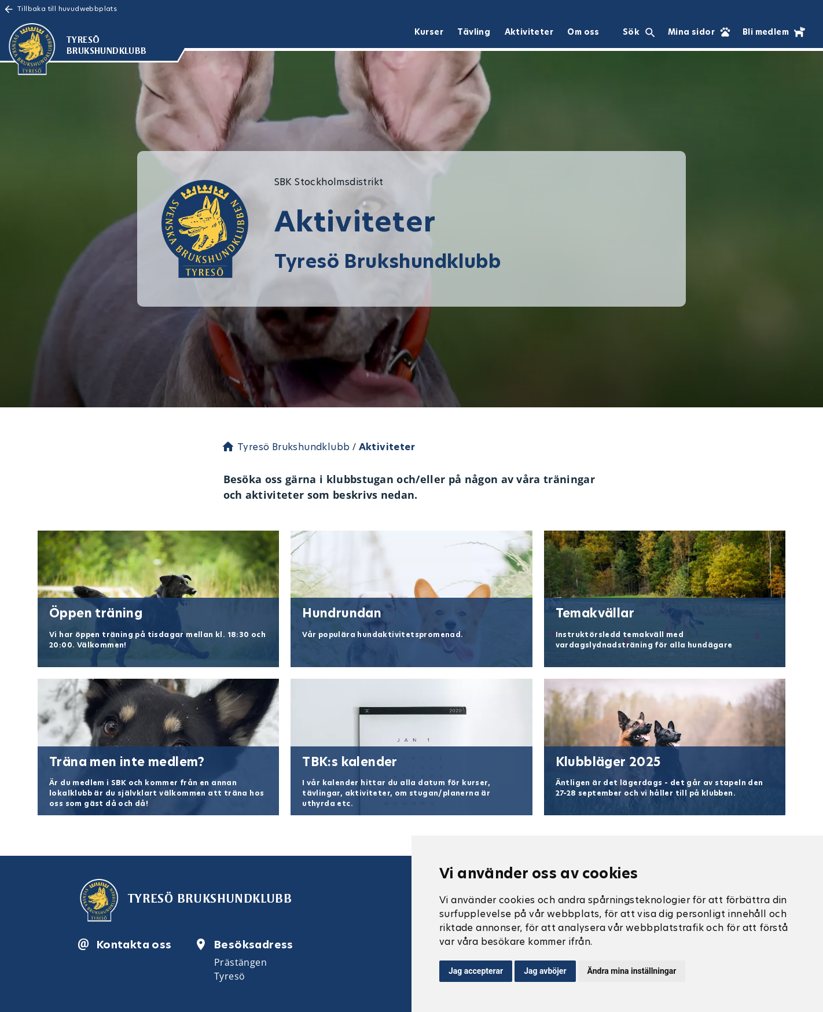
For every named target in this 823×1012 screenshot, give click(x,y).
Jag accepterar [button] (476, 971)
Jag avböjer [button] (545, 971)
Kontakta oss (134, 944)
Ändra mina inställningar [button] (632, 971)
